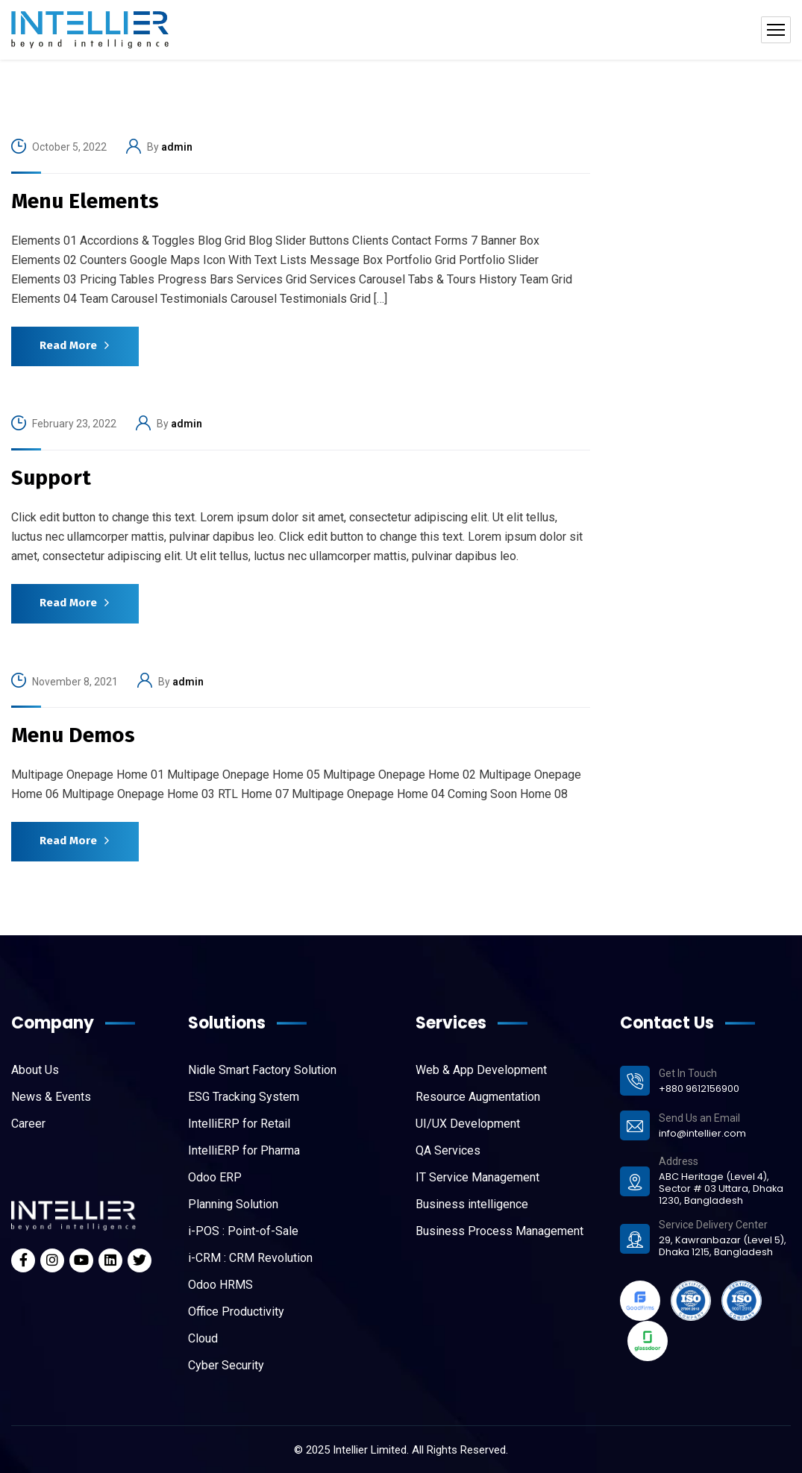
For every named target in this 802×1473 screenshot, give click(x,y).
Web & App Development (481, 1070)
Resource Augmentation (478, 1097)
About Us (35, 1070)
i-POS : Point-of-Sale (243, 1231)
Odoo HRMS (220, 1285)
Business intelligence (472, 1204)
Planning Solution (233, 1204)
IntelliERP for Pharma (244, 1150)
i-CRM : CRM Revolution (250, 1258)
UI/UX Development (468, 1123)
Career (28, 1123)
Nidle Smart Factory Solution (262, 1070)
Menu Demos (73, 735)
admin (176, 147)
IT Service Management (477, 1177)
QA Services (448, 1150)
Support (51, 477)
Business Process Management (499, 1231)
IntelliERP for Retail (239, 1123)
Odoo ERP (215, 1177)
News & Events (51, 1097)
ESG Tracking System (243, 1097)
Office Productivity (236, 1311)
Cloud (203, 1338)
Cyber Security (226, 1365)
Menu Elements (85, 201)
